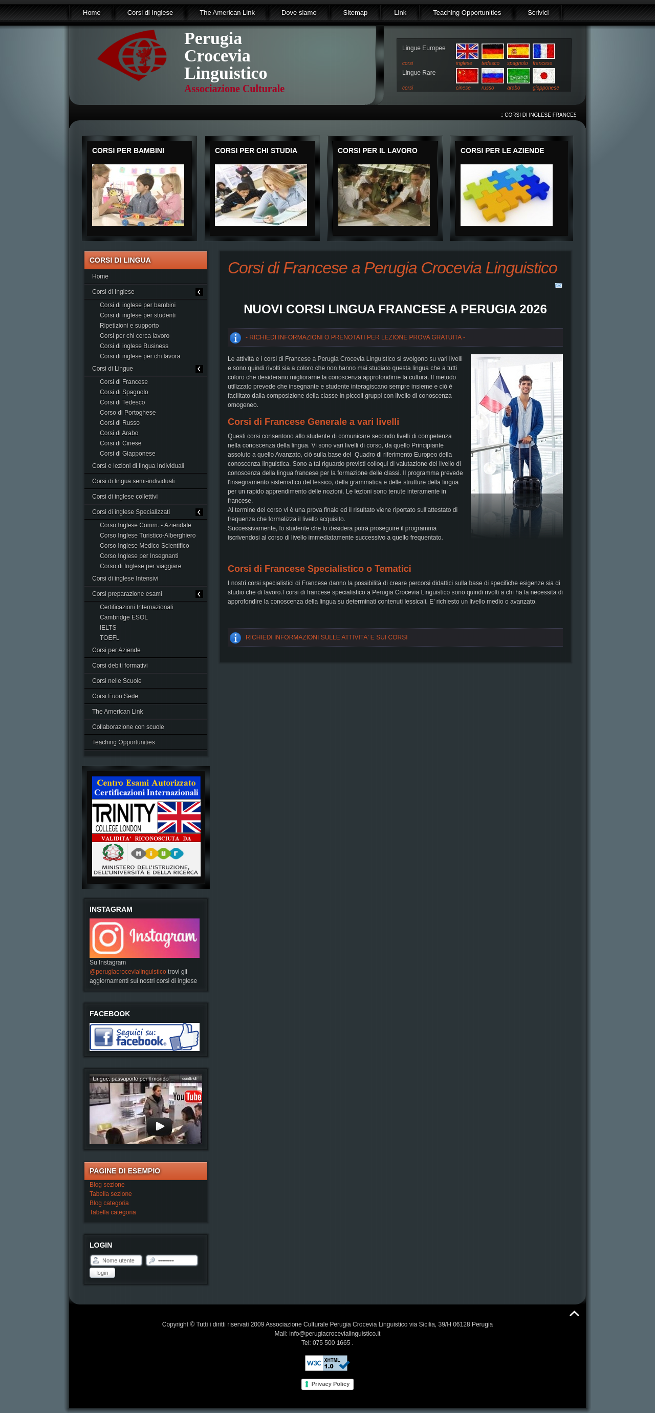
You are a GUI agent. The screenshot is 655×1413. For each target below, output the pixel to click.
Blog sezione (107, 1184)
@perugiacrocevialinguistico (128, 971)
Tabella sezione (111, 1193)
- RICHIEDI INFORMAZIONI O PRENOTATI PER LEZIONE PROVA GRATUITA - (355, 337)
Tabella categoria (113, 1212)
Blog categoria (109, 1203)
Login (102, 1273)
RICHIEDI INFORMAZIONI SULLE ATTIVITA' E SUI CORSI (327, 637)
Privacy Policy (331, 1384)
